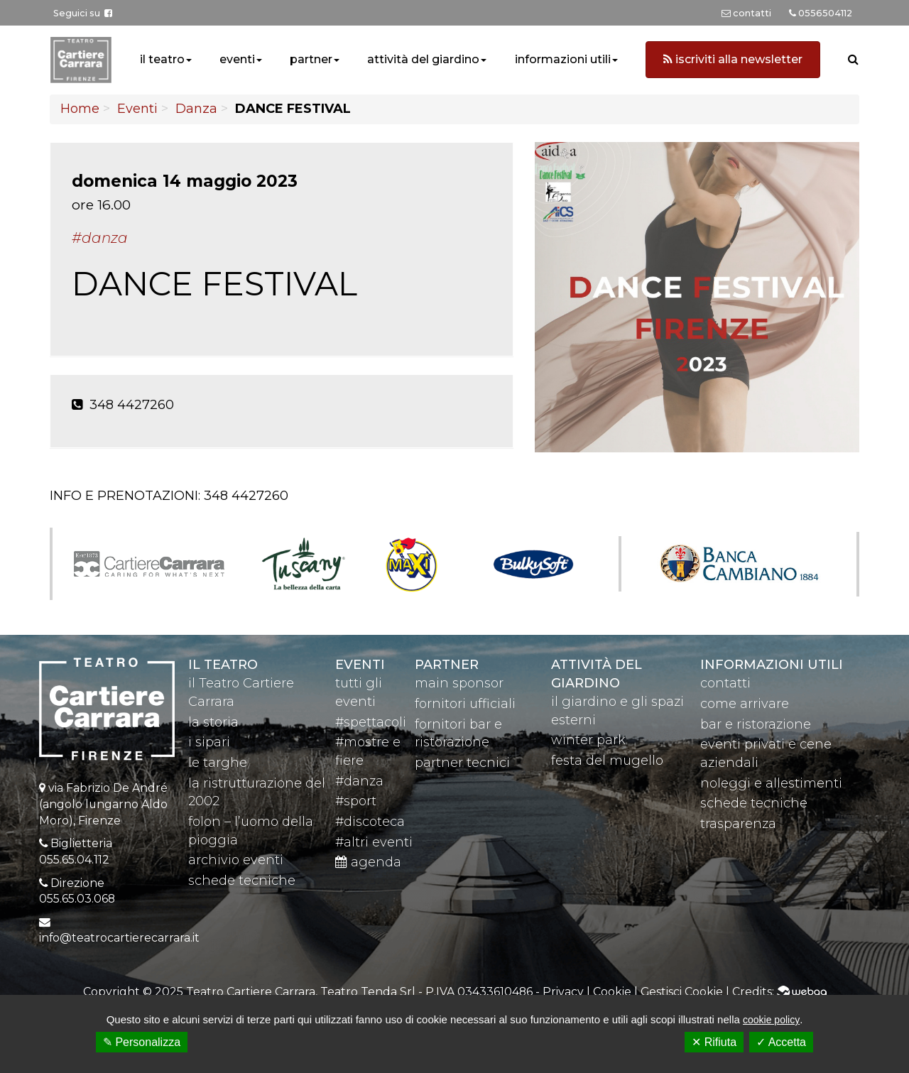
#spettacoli (370, 722)
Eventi (137, 108)
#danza (359, 781)
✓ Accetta (781, 1042)
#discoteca (370, 821)
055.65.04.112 (74, 859)
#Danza (100, 237)
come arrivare (744, 704)
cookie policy (771, 1019)
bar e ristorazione (755, 724)
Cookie (612, 991)
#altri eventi (374, 842)
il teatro (162, 59)
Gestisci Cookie (682, 991)
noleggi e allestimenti (771, 783)
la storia (213, 722)
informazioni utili (563, 59)
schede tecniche (241, 880)
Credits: (779, 991)
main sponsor (459, 683)
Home (79, 108)
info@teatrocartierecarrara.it (119, 937)
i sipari (209, 742)
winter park (588, 740)
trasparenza (738, 824)
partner (311, 59)
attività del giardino (423, 59)
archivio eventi (235, 860)
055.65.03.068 (77, 898)
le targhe (217, 762)
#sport (355, 801)
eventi (237, 59)
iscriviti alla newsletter (732, 59)
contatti (725, 683)
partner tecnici (462, 762)
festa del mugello (607, 760)
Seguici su (82, 13)
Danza (196, 108)
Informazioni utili (771, 664)
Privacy (563, 991)
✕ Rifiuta (714, 1042)
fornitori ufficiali (465, 704)
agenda (368, 862)
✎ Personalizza (141, 1042)
